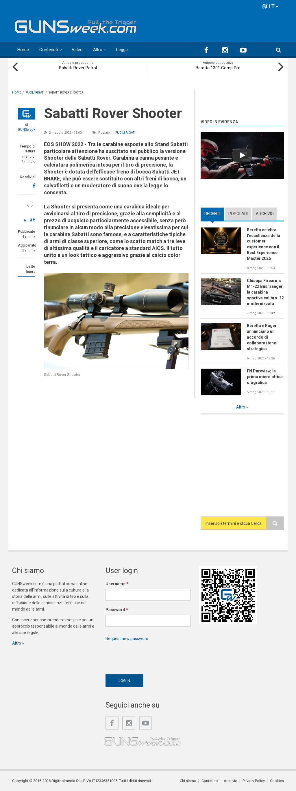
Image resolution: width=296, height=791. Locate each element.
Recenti (212, 213)
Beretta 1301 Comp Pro (218, 67)
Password (117, 609)
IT (270, 6)
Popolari (238, 213)
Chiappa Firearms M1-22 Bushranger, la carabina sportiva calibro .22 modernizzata (265, 292)
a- (25, 220)
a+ (32, 220)
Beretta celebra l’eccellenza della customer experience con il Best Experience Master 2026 (263, 244)
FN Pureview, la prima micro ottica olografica (265, 377)
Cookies (277, 781)
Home (23, 49)
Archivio (265, 213)
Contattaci (210, 781)
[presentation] (149, 656)
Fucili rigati (125, 133)
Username (117, 583)
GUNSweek (26, 130)
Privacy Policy (254, 781)
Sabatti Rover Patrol (78, 67)
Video (77, 49)
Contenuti (48, 49)
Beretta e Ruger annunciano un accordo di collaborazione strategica (262, 337)
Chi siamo (188, 781)
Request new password (127, 638)
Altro (97, 49)
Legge (122, 49)
